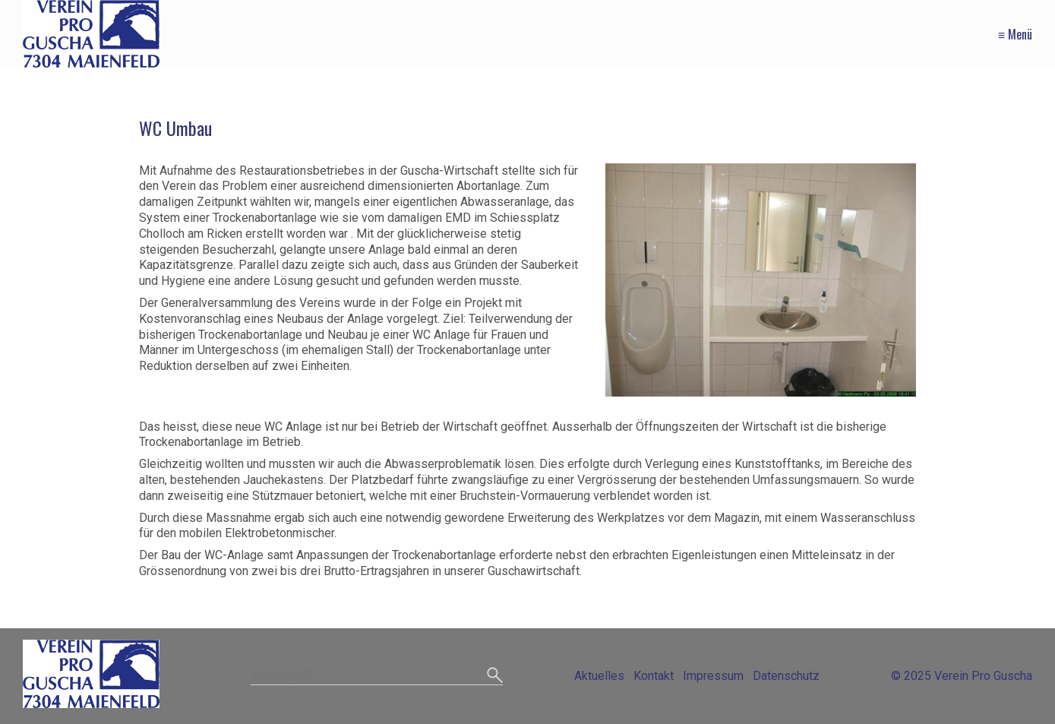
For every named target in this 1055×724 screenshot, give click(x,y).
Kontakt (653, 676)
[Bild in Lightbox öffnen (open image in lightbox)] (760, 280)
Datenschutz (786, 676)
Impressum (713, 676)
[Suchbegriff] (377, 676)
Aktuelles (599, 676)
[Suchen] (495, 676)
